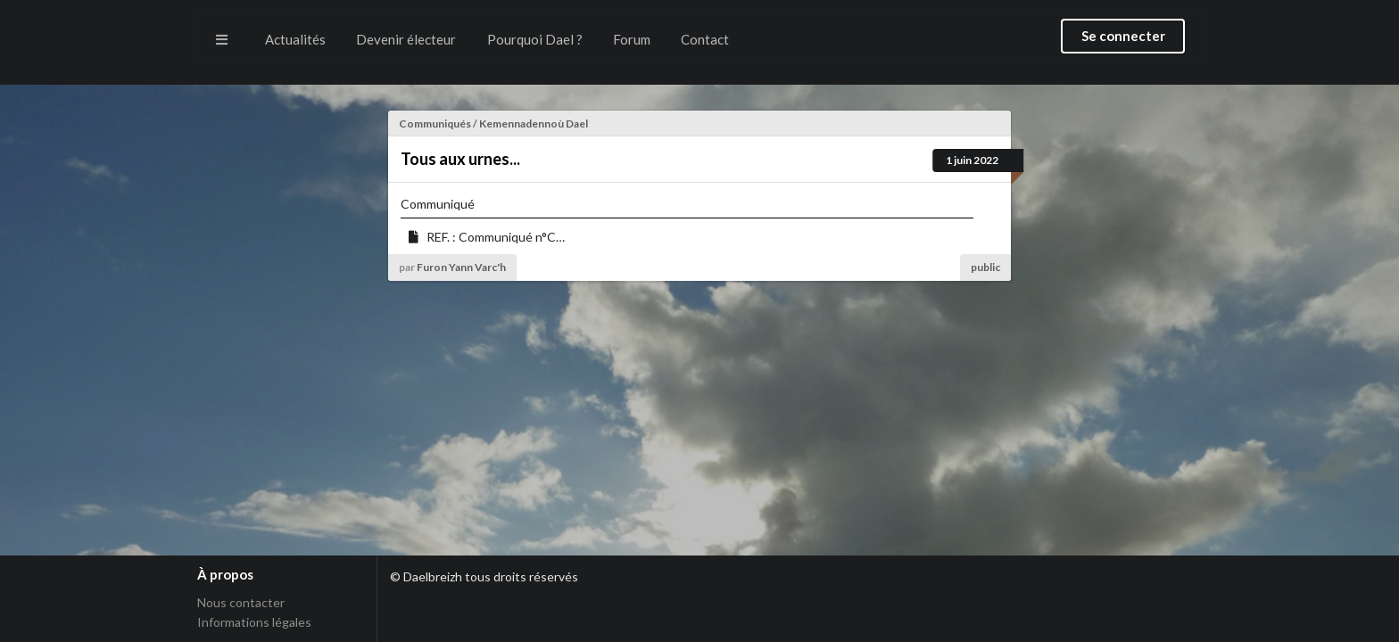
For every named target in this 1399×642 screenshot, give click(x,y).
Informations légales (254, 622)
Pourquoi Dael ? (535, 39)
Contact (705, 39)
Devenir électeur (406, 39)
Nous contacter (241, 603)
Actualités (295, 39)
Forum (631, 39)
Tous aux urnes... (460, 159)
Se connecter (1123, 36)
